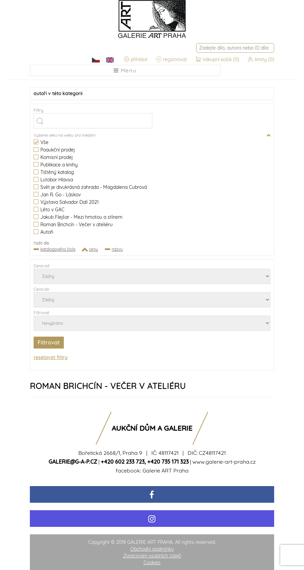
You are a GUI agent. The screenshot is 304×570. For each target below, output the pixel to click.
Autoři (43, 232)
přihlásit (136, 59)
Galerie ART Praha (165, 470)
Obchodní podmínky (152, 549)
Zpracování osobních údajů (152, 556)
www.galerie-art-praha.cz (224, 461)
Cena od (41, 265)
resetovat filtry (51, 357)
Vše (41, 142)
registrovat (171, 59)
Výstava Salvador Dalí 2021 (66, 202)
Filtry (38, 110)
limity (261, 59)
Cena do (41, 289)
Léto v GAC (49, 210)
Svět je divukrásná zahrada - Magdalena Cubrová (90, 187)
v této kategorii (58, 93)
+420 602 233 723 (123, 461)
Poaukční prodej (54, 150)
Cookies (152, 562)
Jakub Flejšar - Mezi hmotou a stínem (78, 217)
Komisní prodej (53, 157)
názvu (117, 249)
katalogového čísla (57, 249)
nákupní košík (218, 59)
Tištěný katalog (54, 172)
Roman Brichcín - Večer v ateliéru (73, 225)
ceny (93, 249)
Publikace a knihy (56, 165)
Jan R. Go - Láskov (57, 195)
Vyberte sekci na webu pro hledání (64, 135)
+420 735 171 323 (168, 461)
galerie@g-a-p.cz (73, 461)
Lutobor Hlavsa (53, 180)
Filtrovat (41, 312)
